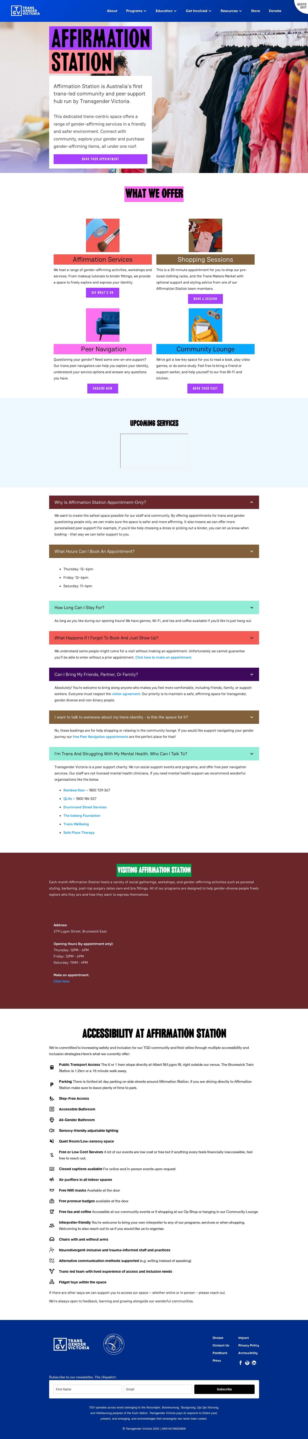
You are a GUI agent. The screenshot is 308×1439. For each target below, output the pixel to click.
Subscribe (224, 1389)
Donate (275, 11)
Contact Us (221, 1345)
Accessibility (248, 1353)
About (112, 11)
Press (217, 1360)
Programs (134, 11)
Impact (243, 1338)
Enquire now (103, 388)
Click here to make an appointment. (163, 657)
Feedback (220, 1353)
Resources (229, 11)
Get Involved (196, 11)
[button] (154, 502)
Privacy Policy (248, 1345)
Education (164, 11)
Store (255, 11)
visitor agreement (126, 694)
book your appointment (100, 159)
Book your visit (205, 388)
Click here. (62, 981)
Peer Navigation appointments (100, 736)
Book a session (205, 299)
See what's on (103, 292)
